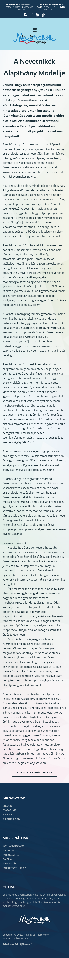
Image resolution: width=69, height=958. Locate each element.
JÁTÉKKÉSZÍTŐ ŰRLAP (14, 868)
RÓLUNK (7, 805)
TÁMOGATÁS (9, 863)
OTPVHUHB (46, 7)
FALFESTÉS (8, 850)
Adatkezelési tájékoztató (17, 944)
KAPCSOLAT (9, 814)
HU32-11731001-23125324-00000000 (41, 8)
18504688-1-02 (20, 4)
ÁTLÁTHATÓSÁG (11, 818)
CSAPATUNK (9, 810)
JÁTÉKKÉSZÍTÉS (11, 854)
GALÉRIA (7, 859)
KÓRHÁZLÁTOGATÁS (14, 846)
